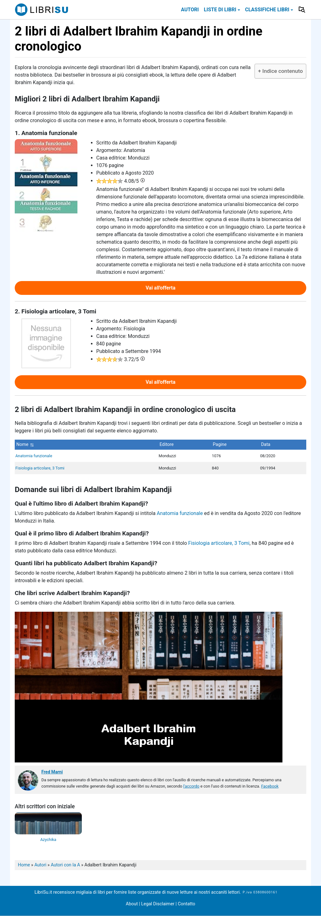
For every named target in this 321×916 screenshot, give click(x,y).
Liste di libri (220, 10)
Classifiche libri (267, 10)
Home (24, 865)
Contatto (186, 904)
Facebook (270, 786)
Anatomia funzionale (33, 455)
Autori (190, 10)
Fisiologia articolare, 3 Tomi (39, 468)
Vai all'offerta (160, 288)
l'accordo (191, 786)
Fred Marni (52, 771)
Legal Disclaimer (158, 904)
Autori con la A (65, 865)
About (132, 904)
